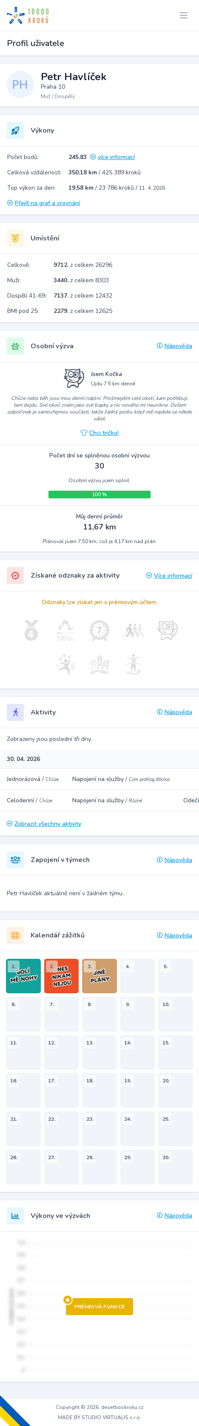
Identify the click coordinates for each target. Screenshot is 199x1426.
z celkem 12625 (83, 311)
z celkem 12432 (83, 296)
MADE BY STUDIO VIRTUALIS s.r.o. (99, 1417)
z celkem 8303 (81, 280)
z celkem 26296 (83, 265)
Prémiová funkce (95, 1304)
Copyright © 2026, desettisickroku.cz (100, 1407)
